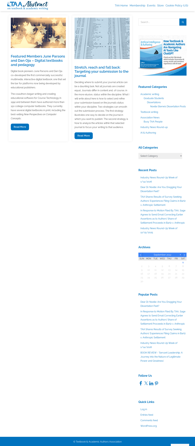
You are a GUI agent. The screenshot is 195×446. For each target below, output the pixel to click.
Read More (20, 127)
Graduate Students (154, 98)
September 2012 (162, 254)
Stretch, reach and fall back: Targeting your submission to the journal (101, 71)
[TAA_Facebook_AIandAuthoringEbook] (162, 55)
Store (160, 5)
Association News (150, 117)
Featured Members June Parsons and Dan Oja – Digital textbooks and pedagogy (38, 60)
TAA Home (121, 5)
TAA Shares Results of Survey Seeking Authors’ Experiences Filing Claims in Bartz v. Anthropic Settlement (163, 200)
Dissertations (154, 102)
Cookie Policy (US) (177, 5)
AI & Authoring (148, 132)
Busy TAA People (153, 121)
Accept (158, 437)
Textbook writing (149, 112)
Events (151, 5)
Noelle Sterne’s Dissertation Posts (168, 106)
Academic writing (149, 94)
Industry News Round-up (154, 127)
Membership (137, 5)
